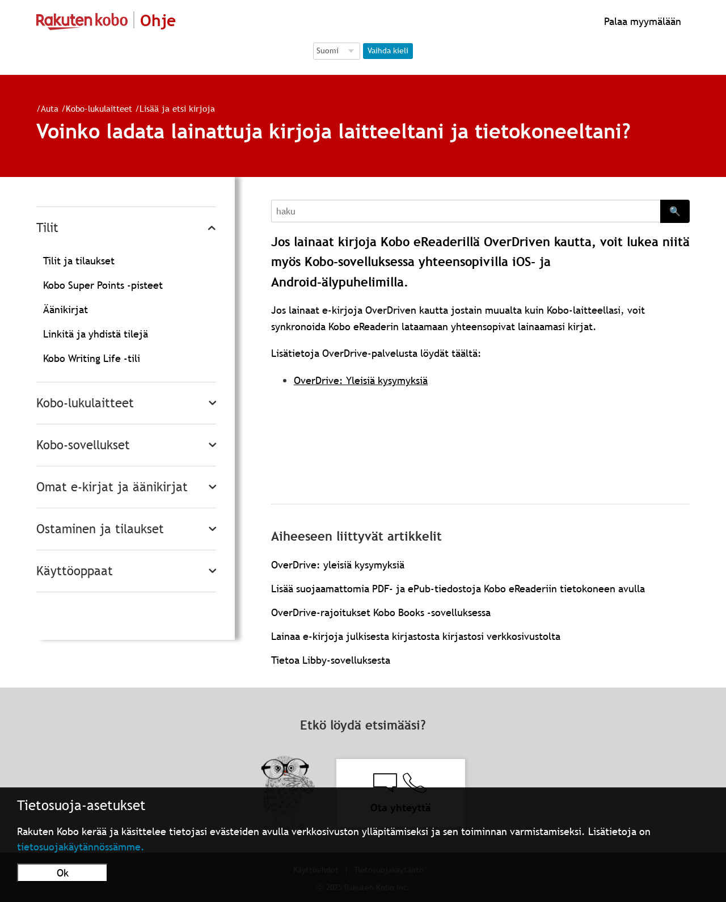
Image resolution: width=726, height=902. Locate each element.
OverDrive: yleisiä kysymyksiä (337, 564)
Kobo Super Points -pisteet (103, 285)
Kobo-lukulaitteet (99, 108)
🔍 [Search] (675, 211)
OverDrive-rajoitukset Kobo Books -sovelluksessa (381, 612)
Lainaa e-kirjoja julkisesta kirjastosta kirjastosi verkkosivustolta (415, 636)
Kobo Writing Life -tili (91, 358)
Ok (63, 872)
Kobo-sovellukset (83, 445)
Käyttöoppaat (74, 571)
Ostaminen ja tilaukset (100, 529)
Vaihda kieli (388, 50)
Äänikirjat (65, 309)
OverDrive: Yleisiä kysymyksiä (361, 380)
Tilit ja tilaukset (79, 260)
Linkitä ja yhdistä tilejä (95, 333)
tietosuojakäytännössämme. (81, 846)
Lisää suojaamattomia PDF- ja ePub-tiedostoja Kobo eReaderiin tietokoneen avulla (458, 588)
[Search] (465, 211)
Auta (49, 108)
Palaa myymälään (641, 21)
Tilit (47, 227)
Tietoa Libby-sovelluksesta (330, 660)
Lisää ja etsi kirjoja (177, 108)
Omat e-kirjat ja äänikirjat (112, 487)
